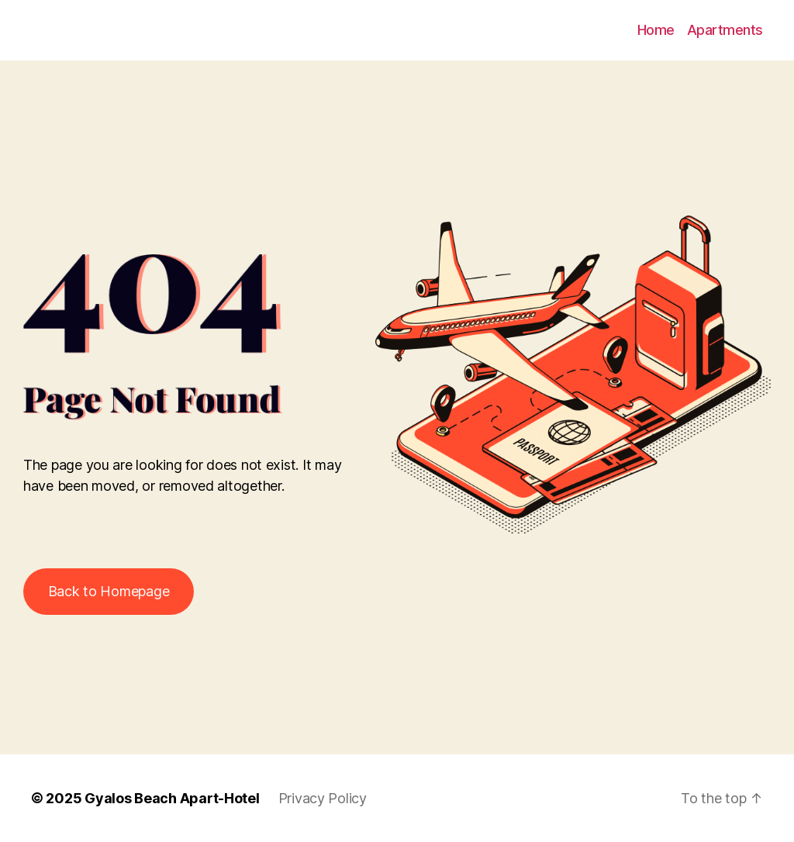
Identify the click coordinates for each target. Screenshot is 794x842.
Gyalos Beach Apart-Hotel (172, 798)
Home (656, 30)
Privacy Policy (322, 798)
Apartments (725, 30)
